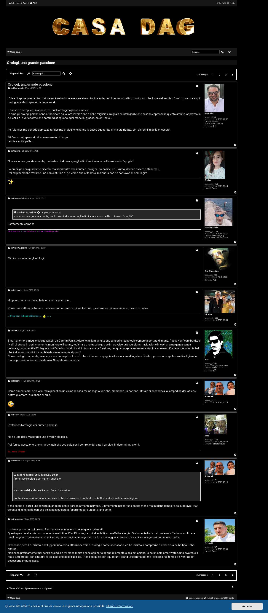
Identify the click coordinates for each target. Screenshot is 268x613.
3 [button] (225, 74)
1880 (216, 318)
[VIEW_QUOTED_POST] (38, 213)
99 (215, 117)
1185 (216, 232)
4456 (216, 184)
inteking (208, 314)
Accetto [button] (247, 606)
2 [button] (219, 74)
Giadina (208, 180)
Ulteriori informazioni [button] (119, 606)
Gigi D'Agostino (211, 271)
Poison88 (209, 543)
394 (215, 364)
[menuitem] (33, 3)
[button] (232, 74)
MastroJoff (209, 113)
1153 (216, 440)
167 (215, 547)
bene (207, 436)
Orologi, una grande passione (31, 62)
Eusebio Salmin (211, 228)
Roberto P (209, 397)
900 (215, 275)
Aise (206, 360)
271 (215, 400)
